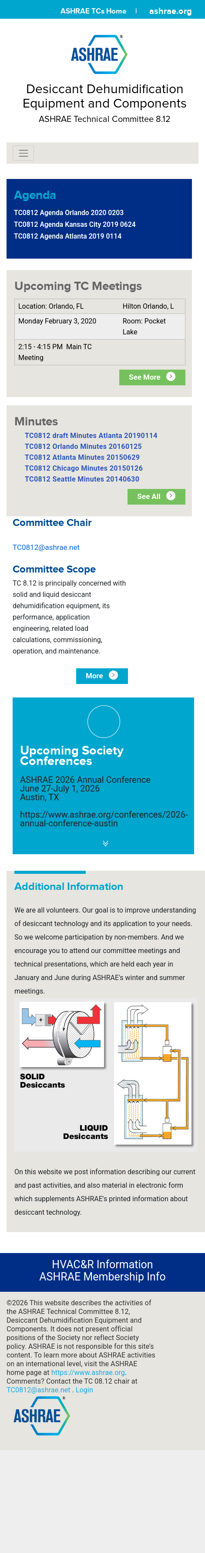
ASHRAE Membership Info (102, 1276)
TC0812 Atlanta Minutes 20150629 (82, 457)
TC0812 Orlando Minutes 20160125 (83, 446)
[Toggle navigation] (23, 153)
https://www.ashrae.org (88, 1372)
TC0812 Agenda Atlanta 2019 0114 (67, 236)
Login (84, 1390)
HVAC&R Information (102, 1264)
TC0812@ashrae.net (46, 547)
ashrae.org (170, 11)
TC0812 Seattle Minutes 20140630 (82, 479)
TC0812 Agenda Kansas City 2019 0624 (75, 224)
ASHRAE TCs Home (93, 11)
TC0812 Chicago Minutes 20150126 (84, 468)
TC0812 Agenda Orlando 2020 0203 (69, 213)
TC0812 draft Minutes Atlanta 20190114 (91, 435)
